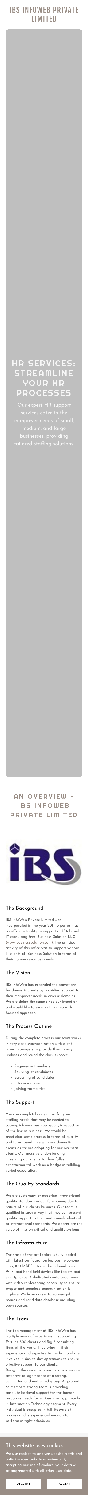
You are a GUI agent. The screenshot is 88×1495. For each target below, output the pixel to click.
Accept (64, 1483)
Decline (23, 1483)
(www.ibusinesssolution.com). (30, 942)
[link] (44, 21)
